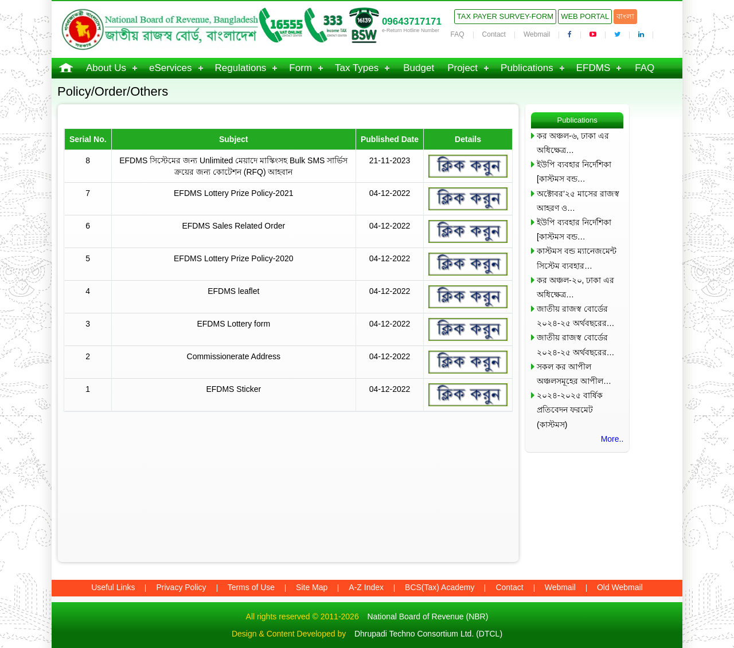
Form (300, 67)
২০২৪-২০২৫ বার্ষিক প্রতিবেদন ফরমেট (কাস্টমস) (570, 410)
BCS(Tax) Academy (439, 587)
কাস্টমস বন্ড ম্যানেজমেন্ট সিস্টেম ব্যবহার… (576, 258)
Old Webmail (620, 587)
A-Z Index (366, 587)
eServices (170, 67)
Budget (418, 67)
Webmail (537, 34)
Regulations (241, 67)
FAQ (457, 34)
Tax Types (356, 67)
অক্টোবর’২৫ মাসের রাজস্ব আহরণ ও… (578, 201)
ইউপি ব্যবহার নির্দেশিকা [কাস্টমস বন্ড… (574, 171)
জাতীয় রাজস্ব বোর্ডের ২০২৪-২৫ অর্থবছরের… (576, 316)
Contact (494, 34)
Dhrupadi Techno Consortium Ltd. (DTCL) (428, 633)
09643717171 (412, 21)
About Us (106, 67)
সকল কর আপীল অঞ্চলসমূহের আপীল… (574, 374)
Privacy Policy (181, 587)
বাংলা (625, 16)
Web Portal (585, 16)
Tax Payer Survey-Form (505, 16)
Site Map (311, 587)
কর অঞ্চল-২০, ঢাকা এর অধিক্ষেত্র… (575, 287)
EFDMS (593, 67)
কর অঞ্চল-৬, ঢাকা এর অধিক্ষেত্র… (573, 143)
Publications (527, 67)
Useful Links (113, 587)
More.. (612, 438)
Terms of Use (251, 587)
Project (462, 67)
